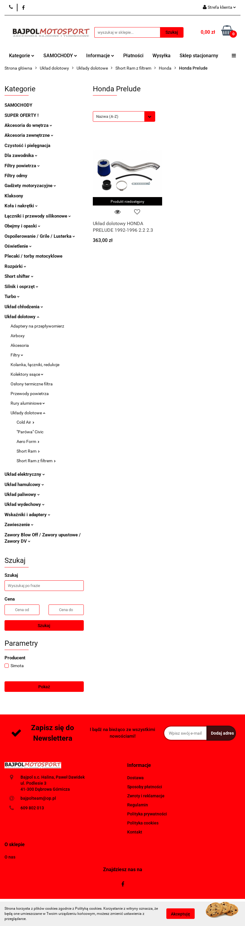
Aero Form (28, 441)
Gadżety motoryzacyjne (30, 185)
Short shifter (19, 276)
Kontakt (134, 832)
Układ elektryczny (25, 474)
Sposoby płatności (144, 786)
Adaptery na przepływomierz (37, 326)
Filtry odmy (16, 175)
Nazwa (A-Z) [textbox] (107, 116)
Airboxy (18, 335)
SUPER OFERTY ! (22, 115)
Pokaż (44, 686)
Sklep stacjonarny (199, 55)
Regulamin (137, 804)
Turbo (12, 296)
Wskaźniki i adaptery (27, 514)
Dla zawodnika (21, 155)
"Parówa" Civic (30, 431)
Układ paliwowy (22, 494)
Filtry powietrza (22, 165)
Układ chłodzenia (24, 306)
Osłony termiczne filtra (32, 383)
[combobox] (124, 116)
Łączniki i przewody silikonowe (38, 216)
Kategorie (21, 55)
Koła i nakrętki (21, 206)
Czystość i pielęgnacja (27, 145)
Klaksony (14, 196)
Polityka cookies (143, 823)
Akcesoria (20, 345)
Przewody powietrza (30, 393)
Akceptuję (180, 914)
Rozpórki (15, 266)
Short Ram (28, 451)
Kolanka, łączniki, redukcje (35, 364)
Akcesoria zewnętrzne (29, 135)
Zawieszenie (19, 524)
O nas (10, 857)
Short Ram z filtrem (36, 460)
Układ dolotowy (22, 316)
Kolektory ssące (27, 374)
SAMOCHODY (60, 55)
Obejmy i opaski (22, 226)
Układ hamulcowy (24, 484)
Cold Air (25, 422)
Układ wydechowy (25, 504)
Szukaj (44, 625)
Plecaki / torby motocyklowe (33, 256)
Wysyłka (161, 55)
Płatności (133, 55)
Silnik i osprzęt (21, 286)
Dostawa (135, 777)
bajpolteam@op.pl (38, 798)
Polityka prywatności (147, 813)
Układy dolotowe (28, 412)
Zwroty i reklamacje (146, 795)
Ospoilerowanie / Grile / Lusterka (40, 236)
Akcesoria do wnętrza (28, 125)
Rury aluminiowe (28, 403)
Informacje (100, 55)
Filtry (17, 355)
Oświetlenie (18, 246)
